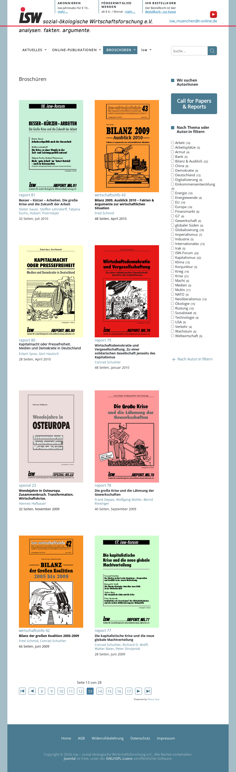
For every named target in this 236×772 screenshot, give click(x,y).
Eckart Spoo (28, 353)
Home (66, 738)
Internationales (188, 244)
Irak (178, 248)
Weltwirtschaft (187, 336)
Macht (180, 280)
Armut (180, 152)
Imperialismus (186, 234)
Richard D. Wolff (135, 644)
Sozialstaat (184, 313)
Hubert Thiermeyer (44, 213)
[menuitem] (33, 50)
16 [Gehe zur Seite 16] (119, 691)
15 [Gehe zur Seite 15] (109, 691)
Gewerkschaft (186, 220)
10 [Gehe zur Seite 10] (61, 691)
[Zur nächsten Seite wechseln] (138, 691)
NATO (180, 294)
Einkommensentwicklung (193, 186)
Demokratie (184, 170)
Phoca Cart (153, 699)
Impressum (166, 738)
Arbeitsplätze (185, 147)
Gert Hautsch (49, 353)
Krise (180, 276)
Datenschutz (140, 738)
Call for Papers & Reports (194, 103)
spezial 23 (27, 485)
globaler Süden (187, 225)
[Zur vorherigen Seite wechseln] (32, 691)
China (180, 166)
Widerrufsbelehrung (108, 738)
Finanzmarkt (185, 211)
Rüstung (182, 308)
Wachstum (184, 331)
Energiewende (186, 197)
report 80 (27, 340)
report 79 (103, 340)
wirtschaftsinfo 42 (34, 630)
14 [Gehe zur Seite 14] (100, 691)
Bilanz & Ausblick (189, 161)
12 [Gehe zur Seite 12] (80, 691)
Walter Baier (104, 648)
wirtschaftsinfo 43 (110, 194)
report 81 (27, 194)
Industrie (182, 239)
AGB (81, 738)
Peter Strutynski (128, 648)
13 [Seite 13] (90, 691)
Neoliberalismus (189, 299)
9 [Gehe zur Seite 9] (51, 691)
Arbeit (181, 143)
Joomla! (70, 758)
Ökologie (183, 303)
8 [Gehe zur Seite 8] (42, 691)
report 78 (103, 485)
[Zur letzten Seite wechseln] (148, 691)
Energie (182, 193)
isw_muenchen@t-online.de (193, 21)
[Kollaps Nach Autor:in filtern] (174, 359)
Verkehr (181, 326)
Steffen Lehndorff (53, 209)
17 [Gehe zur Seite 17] (129, 691)
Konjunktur (184, 267)
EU (178, 202)
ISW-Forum (185, 253)
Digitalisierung (187, 179)
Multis (181, 290)
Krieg (180, 271)
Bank (179, 156)
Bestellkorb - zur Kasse (160, 11)
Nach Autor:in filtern (195, 359)
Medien (181, 285)
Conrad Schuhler (108, 362)
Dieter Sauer (28, 209)
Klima (180, 262)
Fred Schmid (104, 213)
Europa (181, 207)
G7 (177, 216)
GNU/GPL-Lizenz (119, 758)
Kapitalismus (186, 257)
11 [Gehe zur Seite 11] (71, 691)
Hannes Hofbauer (32, 503)
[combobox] (189, 51)
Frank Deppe (104, 499)
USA (178, 322)
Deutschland (186, 175)
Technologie (185, 317)
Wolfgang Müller (129, 499)
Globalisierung (187, 230)
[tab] (194, 239)
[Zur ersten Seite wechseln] (22, 691)
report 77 (103, 630)
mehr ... (63, 11)
